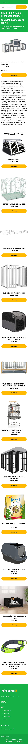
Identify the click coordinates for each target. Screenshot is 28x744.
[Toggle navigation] (3, 7)
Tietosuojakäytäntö (11, 741)
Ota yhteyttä (13, 739)
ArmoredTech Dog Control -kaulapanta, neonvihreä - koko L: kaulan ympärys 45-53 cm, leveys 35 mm (14, 664)
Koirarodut (6, 713)
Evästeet (20, 739)
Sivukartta (19, 741)
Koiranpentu (7, 716)
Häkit (22, 62)
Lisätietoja (14, 75)
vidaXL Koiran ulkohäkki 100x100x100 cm (14, 293)
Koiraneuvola (7, 710)
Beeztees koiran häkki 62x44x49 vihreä (14, 204)
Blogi (5, 719)
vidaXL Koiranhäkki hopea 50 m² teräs (14, 248)
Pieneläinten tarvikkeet (14, 62)
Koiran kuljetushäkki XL (14, 159)
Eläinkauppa (21, 7)
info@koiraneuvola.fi (6, 2)
